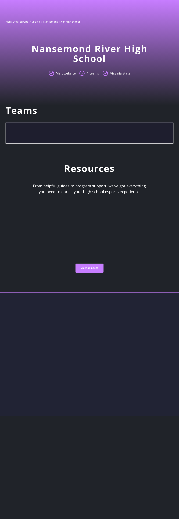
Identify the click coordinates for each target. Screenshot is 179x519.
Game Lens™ (61, 7)
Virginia (36, 21)
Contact (78, 461)
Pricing (87, 7)
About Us (79, 452)
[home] (24, 8)
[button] (115, 8)
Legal (76, 478)
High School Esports (17, 21)
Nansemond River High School (61, 21)
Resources (80, 486)
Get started (160, 7)
